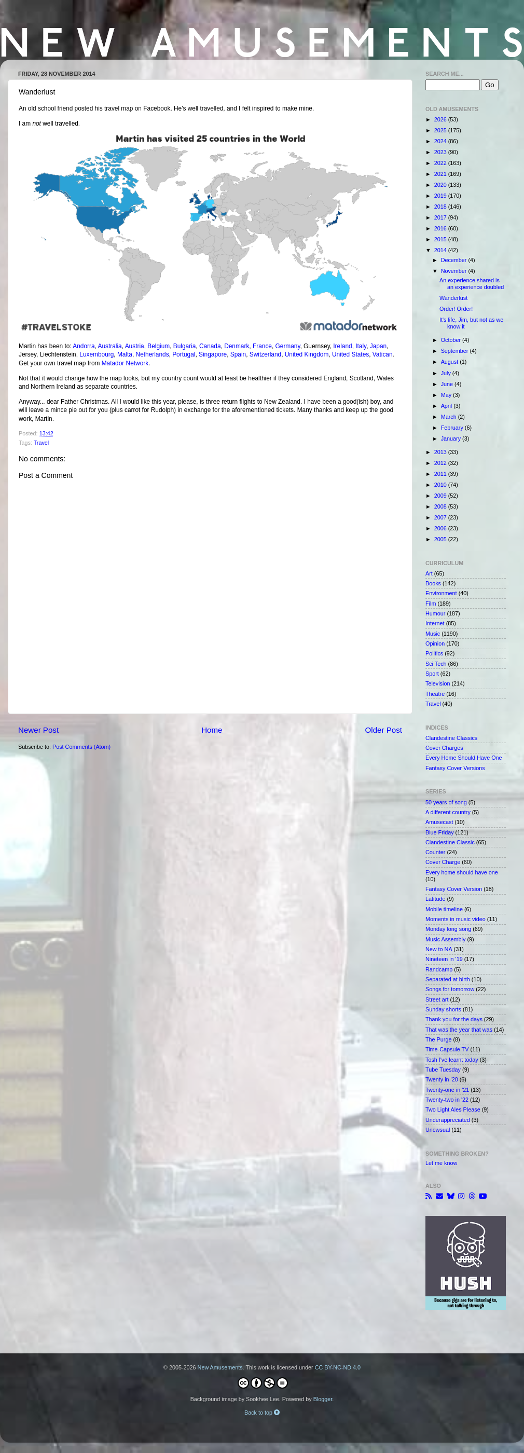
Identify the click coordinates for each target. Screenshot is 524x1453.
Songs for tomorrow (449, 989)
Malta (124, 354)
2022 (441, 163)
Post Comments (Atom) (81, 747)
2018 (441, 206)
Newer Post (38, 729)
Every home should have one (461, 872)
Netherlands (152, 354)
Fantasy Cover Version (453, 889)
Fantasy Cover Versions (455, 768)
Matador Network (125, 363)
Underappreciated (447, 1120)
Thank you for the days (453, 1019)
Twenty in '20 (441, 1079)
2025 (441, 130)
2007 (441, 517)
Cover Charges (444, 748)
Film (430, 603)
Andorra (83, 346)
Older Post (383, 729)
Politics (434, 653)
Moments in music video (455, 919)
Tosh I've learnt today (451, 1060)
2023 (441, 152)
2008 (441, 506)
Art (429, 573)
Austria (134, 346)
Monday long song (448, 929)
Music (432, 633)
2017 (441, 217)
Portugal (183, 354)
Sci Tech (436, 664)
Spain (238, 354)
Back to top (262, 1412)
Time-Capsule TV (446, 1049)
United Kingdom (307, 354)
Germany (287, 346)
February (453, 427)
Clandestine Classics (451, 738)
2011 (441, 474)
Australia (110, 346)
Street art (436, 999)
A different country (448, 812)
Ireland (342, 346)
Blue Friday (439, 832)
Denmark (236, 346)
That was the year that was (458, 1029)
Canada (210, 346)
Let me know (441, 1163)
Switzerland (265, 354)
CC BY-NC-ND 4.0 (338, 1367)
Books (433, 583)
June (447, 384)
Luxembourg (96, 354)
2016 (441, 228)
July (446, 373)
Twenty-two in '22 (446, 1099)
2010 (441, 485)
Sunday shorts (443, 1009)
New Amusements (220, 1367)
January (451, 438)
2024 (441, 141)
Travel (41, 443)
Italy (360, 346)
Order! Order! (456, 309)
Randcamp (438, 969)
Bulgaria (184, 346)
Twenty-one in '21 (447, 1090)
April (447, 406)
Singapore (213, 354)
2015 (441, 239)
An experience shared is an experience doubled (471, 283)
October (451, 340)
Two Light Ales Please (452, 1109)
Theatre (435, 694)
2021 (441, 174)
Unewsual (437, 1130)
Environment (441, 593)
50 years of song (446, 802)
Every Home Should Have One (463, 758)
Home (211, 729)
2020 (441, 185)
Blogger (323, 1399)
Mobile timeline (444, 909)
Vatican (383, 354)
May (447, 395)
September (455, 351)
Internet (435, 623)
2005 (441, 539)
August (450, 362)
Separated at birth (447, 979)
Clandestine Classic (450, 842)
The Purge (438, 1039)
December (454, 260)
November (454, 271)
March (449, 417)
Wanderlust (453, 298)
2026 (441, 119)
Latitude (435, 899)
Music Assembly (445, 939)
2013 (441, 452)
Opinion (435, 643)
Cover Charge (442, 862)
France (262, 346)
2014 (441, 250)
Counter (435, 852)
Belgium (158, 346)
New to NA (438, 949)
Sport (432, 673)
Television (437, 683)
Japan (378, 346)
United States (350, 354)
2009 (441, 495)
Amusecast (439, 822)
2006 (441, 528)
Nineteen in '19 (444, 959)
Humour (435, 613)
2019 (441, 196)
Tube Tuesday (443, 1069)
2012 (441, 463)
